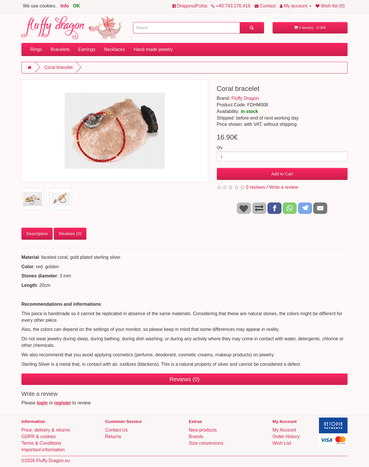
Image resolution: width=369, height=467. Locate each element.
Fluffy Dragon (245, 98)
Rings (36, 49)
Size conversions (206, 443)
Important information (43, 449)
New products (203, 430)
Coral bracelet (58, 67)
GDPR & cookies (38, 436)
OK (76, 5)
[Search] (252, 27)
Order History (286, 436)
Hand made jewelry (153, 49)
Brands (196, 436)
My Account (284, 430)
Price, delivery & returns (45, 430)
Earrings (87, 49)
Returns (113, 436)
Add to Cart (282, 173)
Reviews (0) (70, 233)
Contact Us (116, 430)
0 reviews (255, 187)
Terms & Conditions (41, 443)
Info (65, 5)
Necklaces (114, 49)
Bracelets (60, 49)
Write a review (283, 187)
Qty (220, 147)
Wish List (282, 443)
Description (37, 233)
